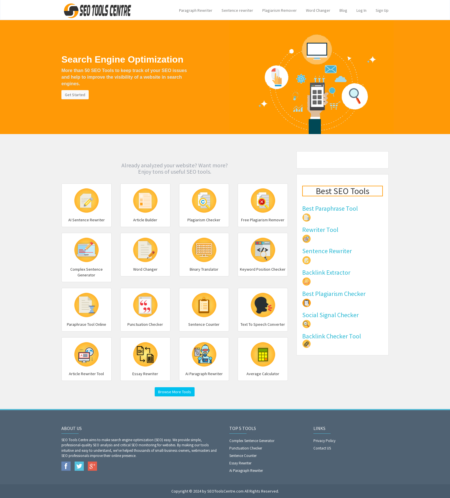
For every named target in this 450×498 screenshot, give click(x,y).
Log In (361, 10)
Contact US (322, 448)
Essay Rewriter (240, 463)
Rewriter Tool (320, 230)
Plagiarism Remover (279, 10)
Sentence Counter (243, 455)
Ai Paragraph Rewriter (246, 470)
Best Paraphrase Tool (330, 208)
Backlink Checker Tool (331, 336)
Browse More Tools (174, 391)
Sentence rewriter (237, 10)
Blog (343, 10)
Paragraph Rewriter (195, 10)
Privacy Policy (324, 440)
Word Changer (318, 10)
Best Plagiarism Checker (334, 294)
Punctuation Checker (245, 448)
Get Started (75, 94)
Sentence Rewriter (327, 251)
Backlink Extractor (326, 272)
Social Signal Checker (330, 315)
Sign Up (382, 10)
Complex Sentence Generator (251, 440)
